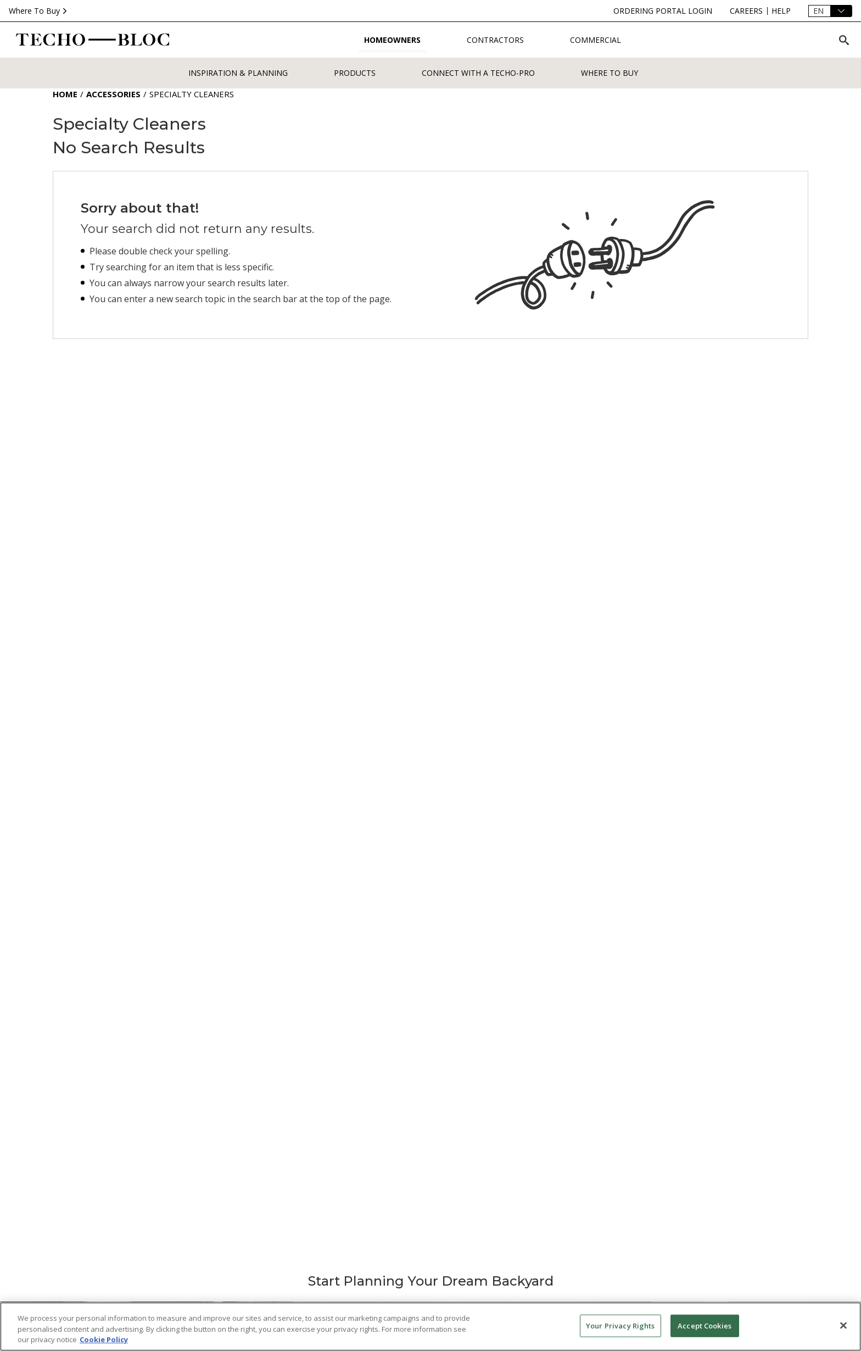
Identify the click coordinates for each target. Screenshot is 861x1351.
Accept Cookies (704, 1325)
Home (65, 93)
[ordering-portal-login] (662, 10)
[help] (781, 10)
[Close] (843, 1325)
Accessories (113, 93)
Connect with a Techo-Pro (478, 73)
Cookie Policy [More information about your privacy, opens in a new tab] (104, 1339)
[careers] (746, 10)
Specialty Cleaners (191, 93)
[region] (430, 1326)
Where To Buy (39, 10)
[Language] (830, 11)
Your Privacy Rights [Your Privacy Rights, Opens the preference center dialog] (620, 1325)
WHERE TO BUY (609, 73)
